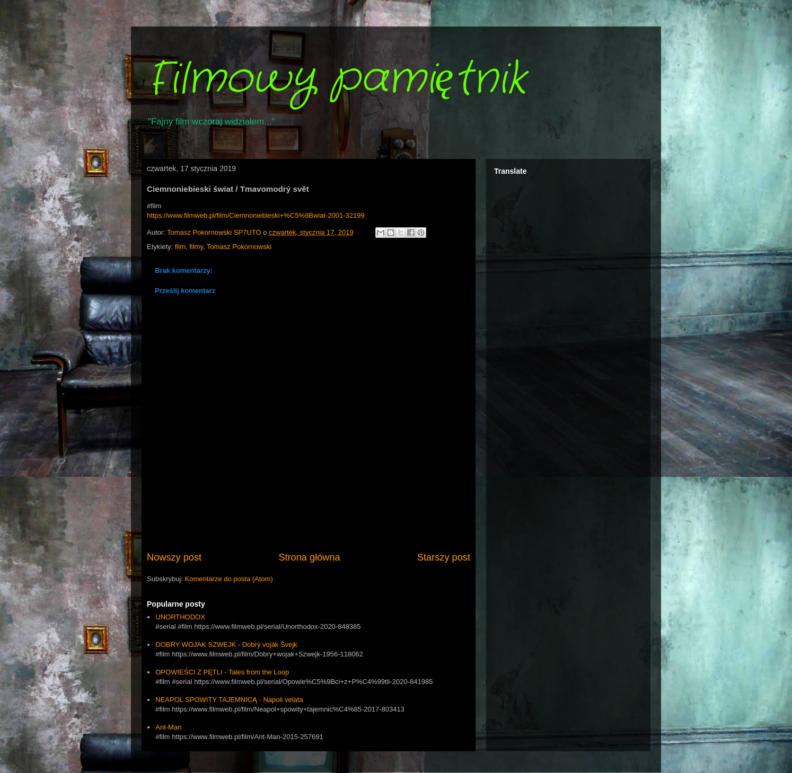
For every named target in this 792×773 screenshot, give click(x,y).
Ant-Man (168, 727)
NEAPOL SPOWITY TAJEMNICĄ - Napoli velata (229, 700)
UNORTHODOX (180, 617)
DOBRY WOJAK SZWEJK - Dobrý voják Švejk (226, 644)
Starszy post (443, 557)
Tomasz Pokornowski (239, 247)
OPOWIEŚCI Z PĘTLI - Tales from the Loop (222, 672)
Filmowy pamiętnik (336, 79)
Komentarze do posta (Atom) (229, 579)
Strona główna (309, 557)
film (180, 247)
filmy (196, 247)
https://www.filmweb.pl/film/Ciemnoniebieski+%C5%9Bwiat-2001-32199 (256, 215)
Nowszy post (174, 557)
